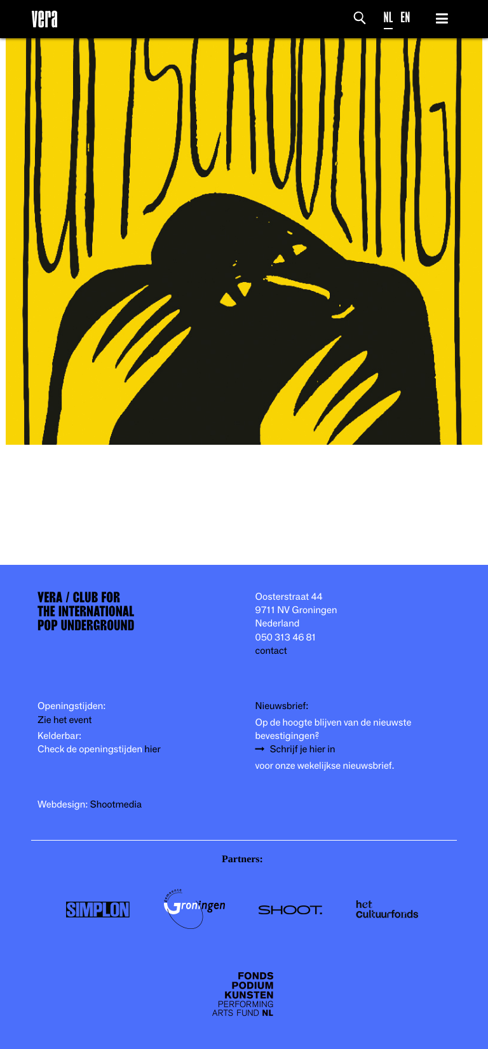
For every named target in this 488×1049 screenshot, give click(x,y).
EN (405, 17)
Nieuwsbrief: (282, 706)
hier (152, 749)
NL (388, 17)
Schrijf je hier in (303, 749)
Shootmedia (116, 804)
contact (271, 651)
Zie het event (64, 720)
